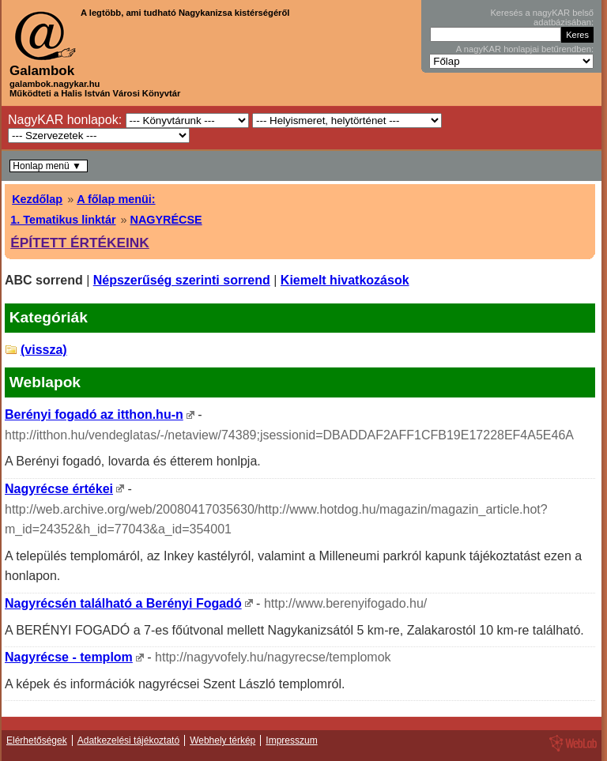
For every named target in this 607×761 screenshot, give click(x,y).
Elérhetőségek (36, 740)
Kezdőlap (37, 199)
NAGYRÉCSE (166, 219)
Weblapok (45, 382)
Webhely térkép (222, 740)
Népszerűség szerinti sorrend (181, 280)
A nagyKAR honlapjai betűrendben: (525, 49)
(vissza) (44, 349)
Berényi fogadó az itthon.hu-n (94, 414)
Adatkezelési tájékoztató (128, 740)
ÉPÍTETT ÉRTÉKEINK (79, 243)
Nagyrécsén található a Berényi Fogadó (123, 603)
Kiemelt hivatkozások (345, 280)
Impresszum (291, 740)
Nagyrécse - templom (69, 657)
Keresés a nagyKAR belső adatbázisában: (542, 17)
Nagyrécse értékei (59, 488)
